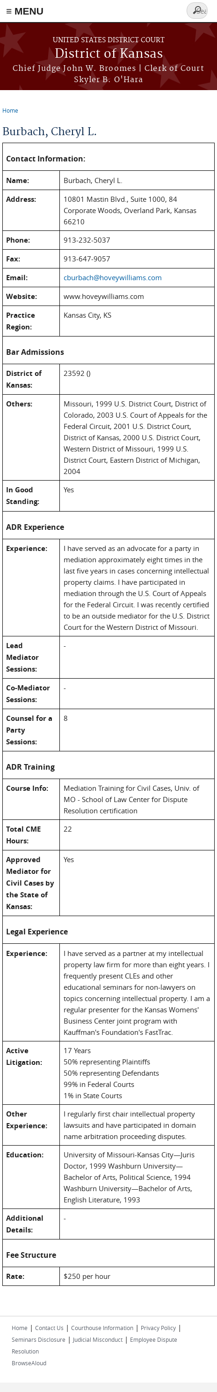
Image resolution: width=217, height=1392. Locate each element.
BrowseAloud (29, 1363)
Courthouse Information (102, 1327)
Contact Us (49, 1327)
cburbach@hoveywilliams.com (113, 277)
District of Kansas (109, 54)
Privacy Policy (158, 1327)
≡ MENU (24, 11)
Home (10, 110)
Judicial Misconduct (98, 1339)
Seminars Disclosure (38, 1339)
